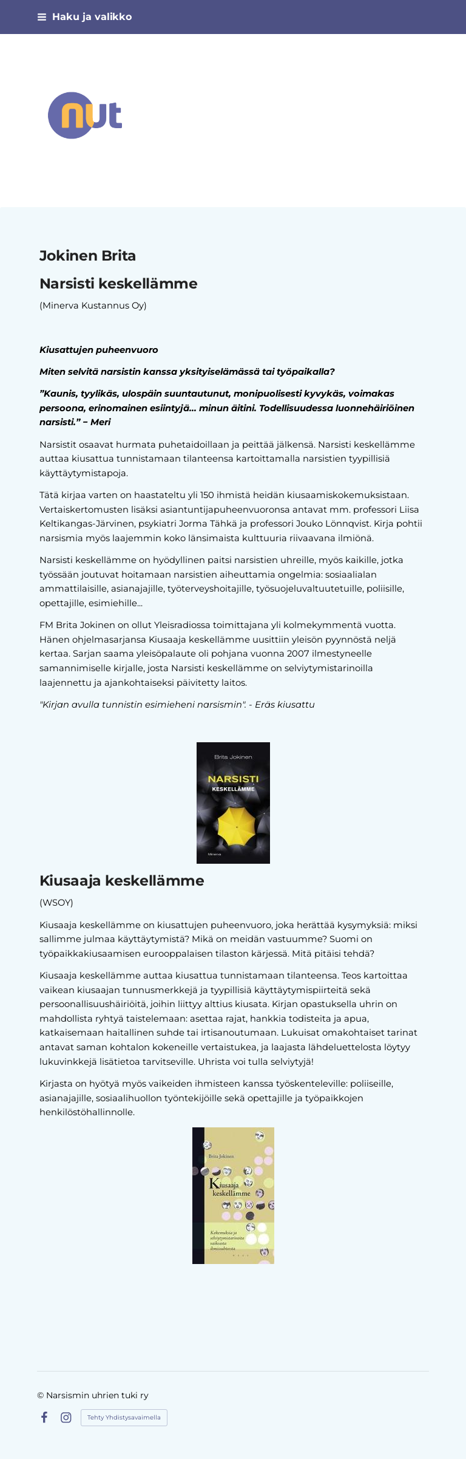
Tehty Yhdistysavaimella (124, 1417)
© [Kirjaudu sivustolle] (41, 1395)
